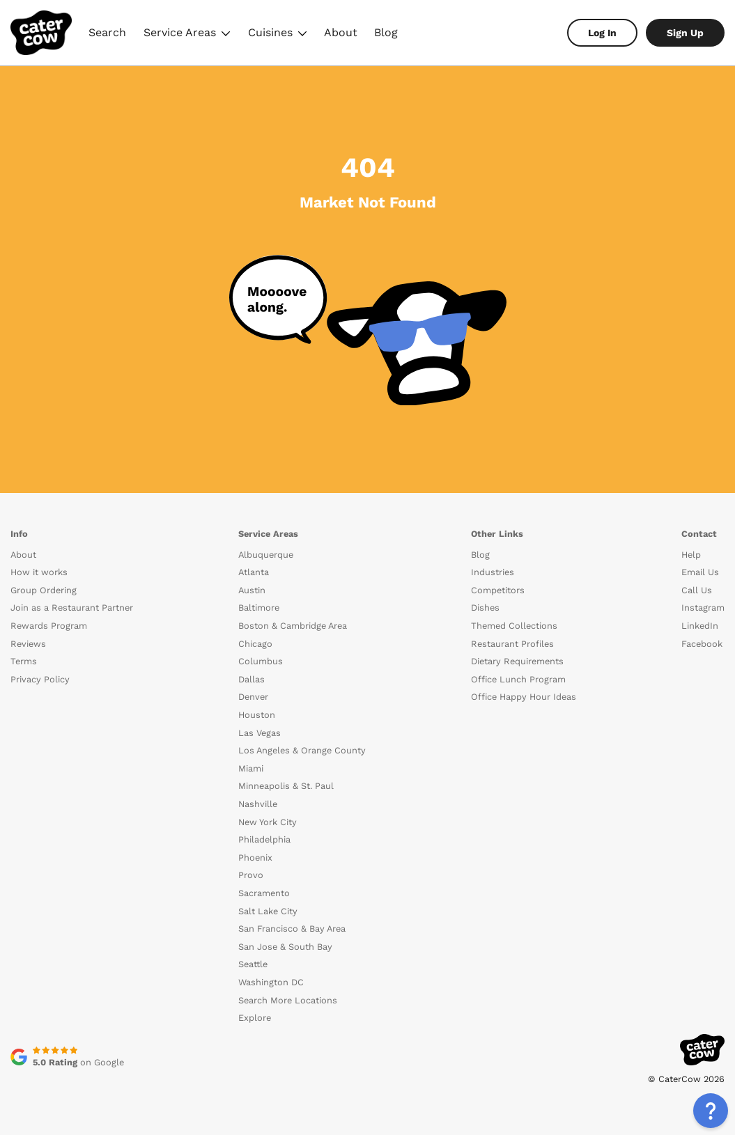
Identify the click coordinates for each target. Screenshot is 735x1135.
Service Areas (187, 34)
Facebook (701, 644)
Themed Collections (514, 625)
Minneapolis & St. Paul (286, 786)
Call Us (696, 590)
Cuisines (277, 34)
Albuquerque (265, 554)
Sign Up (685, 32)
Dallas (251, 679)
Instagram (703, 607)
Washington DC (271, 982)
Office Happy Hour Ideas (523, 696)
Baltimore (258, 607)
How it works (39, 572)
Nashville (257, 804)
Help (691, 554)
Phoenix (255, 857)
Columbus (260, 661)
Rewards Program (48, 625)
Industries (492, 572)
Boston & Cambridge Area (292, 625)
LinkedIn (699, 625)
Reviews (28, 644)
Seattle (253, 964)
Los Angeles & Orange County (302, 750)
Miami (250, 768)
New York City (267, 822)
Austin (251, 590)
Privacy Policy (40, 679)
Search (107, 32)
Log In (602, 32)
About (340, 32)
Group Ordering (43, 590)
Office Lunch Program (518, 679)
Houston (256, 715)
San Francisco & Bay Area (292, 928)
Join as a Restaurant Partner (71, 607)
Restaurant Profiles (512, 644)
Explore (254, 1017)
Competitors (498, 590)
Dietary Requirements (517, 661)
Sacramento (264, 893)
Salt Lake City (267, 911)
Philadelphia (264, 839)
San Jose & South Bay (285, 946)
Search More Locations (287, 1000)
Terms (23, 661)
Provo (250, 875)
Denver (253, 696)
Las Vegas (259, 733)
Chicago (255, 644)
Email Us (700, 572)
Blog (386, 32)
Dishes (485, 607)
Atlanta (253, 572)
